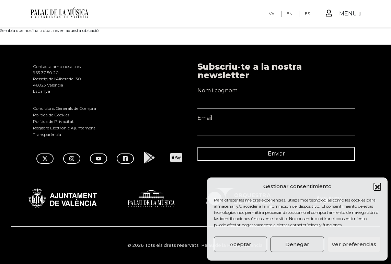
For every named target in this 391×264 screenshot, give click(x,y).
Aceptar (240, 244)
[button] (377, 186)
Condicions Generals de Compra (64, 108)
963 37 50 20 (46, 72)
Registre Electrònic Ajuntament (64, 127)
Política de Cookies (51, 114)
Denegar (297, 244)
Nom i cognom (276, 93)
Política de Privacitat (53, 121)
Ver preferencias (354, 244)
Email (276, 121)
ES (307, 13)
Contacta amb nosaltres (57, 66)
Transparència (47, 134)
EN (289, 13)
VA (272, 13)
